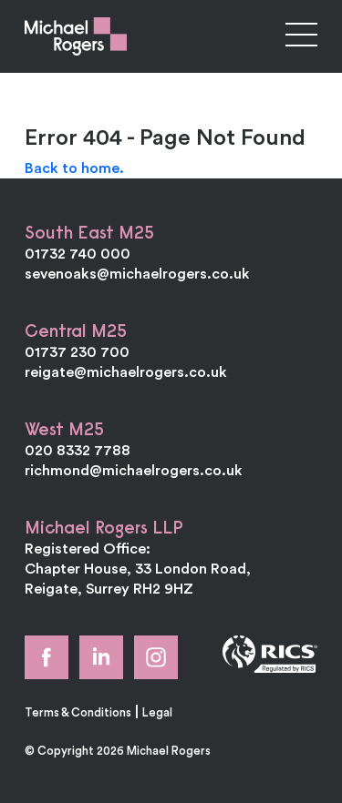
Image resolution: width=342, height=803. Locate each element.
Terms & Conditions (78, 712)
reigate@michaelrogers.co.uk (126, 371)
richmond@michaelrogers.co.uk (134, 470)
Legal (157, 712)
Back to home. (74, 167)
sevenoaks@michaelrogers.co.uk (137, 273)
